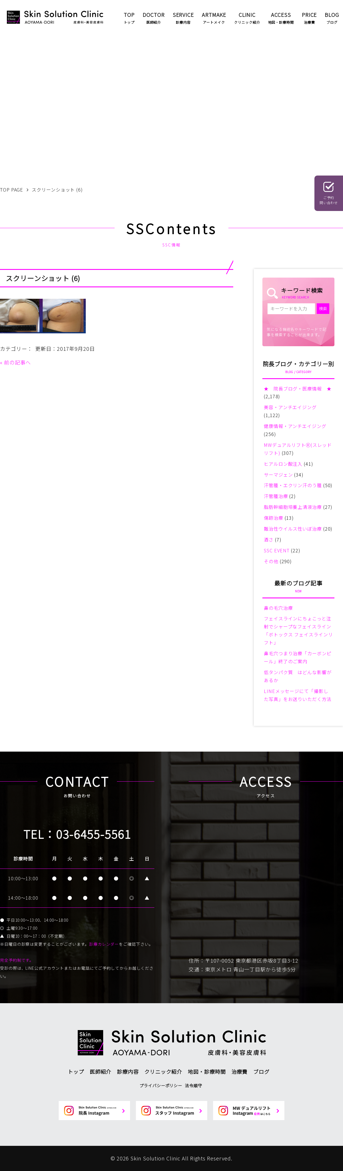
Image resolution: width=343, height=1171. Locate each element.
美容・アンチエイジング (290, 407)
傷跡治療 (273, 517)
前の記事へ (17, 362)
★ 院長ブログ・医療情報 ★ (298, 388)
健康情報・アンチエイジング (295, 426)
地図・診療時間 (207, 1071)
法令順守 (193, 1085)
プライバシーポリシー (160, 1085)
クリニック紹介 (163, 1071)
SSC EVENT (277, 550)
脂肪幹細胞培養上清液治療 (293, 506)
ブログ (261, 1071)
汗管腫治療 (276, 496)
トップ (76, 1071)
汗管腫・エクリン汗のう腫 (293, 485)
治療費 (240, 1071)
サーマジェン (278, 474)
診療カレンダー (104, 944)
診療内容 (128, 1071)
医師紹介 (100, 1071)
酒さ (269, 539)
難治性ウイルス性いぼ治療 (293, 528)
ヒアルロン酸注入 (283, 463)
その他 (271, 561)
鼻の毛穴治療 (278, 607)
